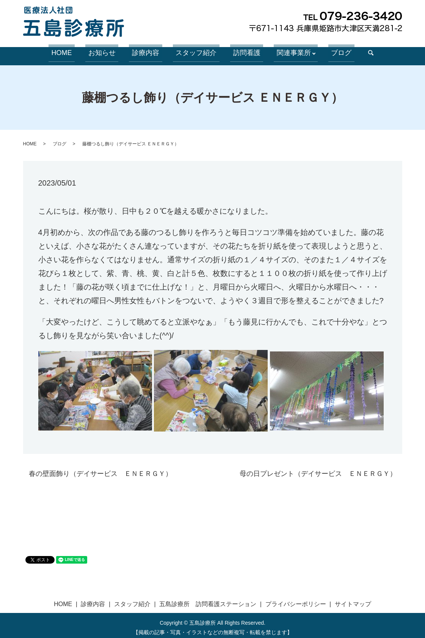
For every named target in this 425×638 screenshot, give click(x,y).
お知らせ (112, 51)
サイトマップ (353, 600)
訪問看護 (239, 51)
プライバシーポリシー (295, 600)
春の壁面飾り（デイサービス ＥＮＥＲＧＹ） (100, 469)
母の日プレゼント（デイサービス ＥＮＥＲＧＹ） (318, 469)
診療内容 (150, 51)
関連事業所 (281, 51)
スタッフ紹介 (194, 51)
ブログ (325, 51)
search (352, 51)
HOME (77, 51)
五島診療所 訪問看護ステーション (207, 600)
